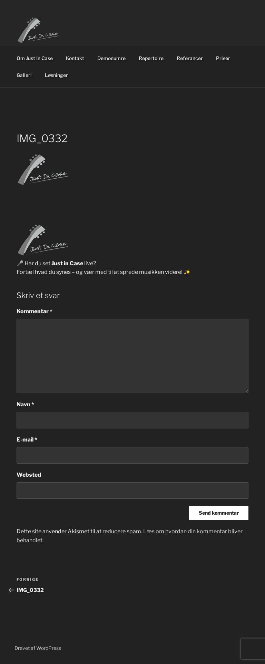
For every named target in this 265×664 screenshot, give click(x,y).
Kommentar (34, 311)
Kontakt (75, 58)
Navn (25, 404)
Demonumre (111, 58)
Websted (29, 475)
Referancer (190, 58)
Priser (223, 58)
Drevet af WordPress (37, 648)
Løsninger (56, 75)
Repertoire (151, 58)
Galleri (24, 75)
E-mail (27, 439)
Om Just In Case (35, 58)
